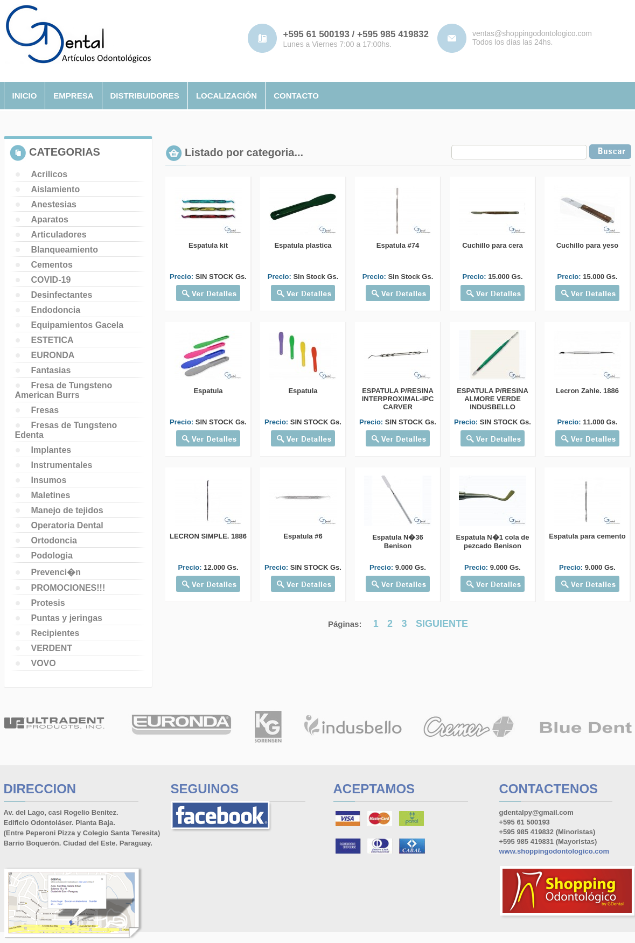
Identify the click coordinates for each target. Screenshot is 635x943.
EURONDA (53, 355)
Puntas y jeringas (67, 618)
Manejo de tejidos (67, 510)
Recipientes (55, 633)
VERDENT (51, 648)
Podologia (52, 555)
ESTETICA (52, 340)
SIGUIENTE (442, 623)
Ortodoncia (54, 540)
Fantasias (51, 370)
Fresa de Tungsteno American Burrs (64, 390)
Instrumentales (62, 465)
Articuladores (59, 234)
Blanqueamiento (64, 249)
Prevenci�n (56, 572)
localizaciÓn (226, 95)
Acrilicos (49, 174)
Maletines (51, 495)
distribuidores (144, 95)
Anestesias (54, 204)
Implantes (51, 450)
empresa (73, 95)
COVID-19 (51, 279)
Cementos (52, 264)
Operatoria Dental (67, 525)
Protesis (48, 602)
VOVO (43, 663)
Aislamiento (55, 189)
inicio (24, 95)
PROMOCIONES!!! (68, 587)
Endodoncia (56, 310)
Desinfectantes (62, 294)
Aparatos (49, 219)
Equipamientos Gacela (77, 325)
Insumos (49, 480)
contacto (296, 95)
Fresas (45, 410)
